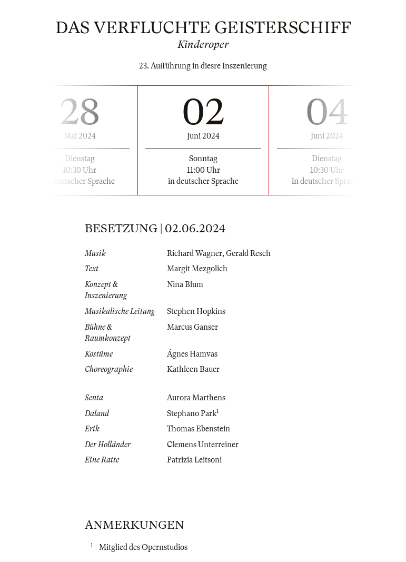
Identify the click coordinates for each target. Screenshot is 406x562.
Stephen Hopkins (196, 311)
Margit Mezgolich (197, 268)
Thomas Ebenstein (198, 429)
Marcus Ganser (192, 327)
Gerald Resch (248, 253)
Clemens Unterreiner (203, 444)
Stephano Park (191, 413)
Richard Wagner (194, 253)
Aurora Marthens (196, 397)
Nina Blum (185, 284)
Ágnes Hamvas (192, 354)
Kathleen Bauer (193, 369)
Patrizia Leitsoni (194, 460)
